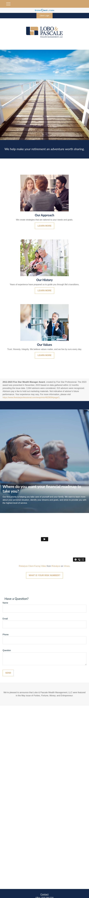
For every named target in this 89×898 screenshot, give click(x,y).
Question (7, 650)
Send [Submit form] (8, 673)
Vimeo (67, 566)
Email (5, 619)
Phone (6, 634)
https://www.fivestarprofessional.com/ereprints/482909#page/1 (31, 397)
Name (5, 603)
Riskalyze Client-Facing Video (32, 566)
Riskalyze (56, 566)
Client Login (44, 16)
